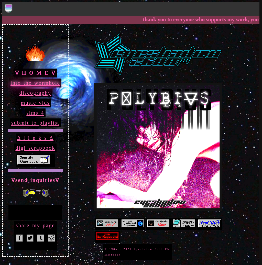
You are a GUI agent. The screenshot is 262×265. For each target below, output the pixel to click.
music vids (35, 103)
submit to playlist (35, 123)
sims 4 (35, 113)
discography (35, 93)
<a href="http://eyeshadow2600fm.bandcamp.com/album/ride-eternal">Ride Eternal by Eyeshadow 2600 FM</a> (35, 211)
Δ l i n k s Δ (35, 138)
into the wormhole (35, 83)
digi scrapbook (35, 148)
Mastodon (112, 254)
